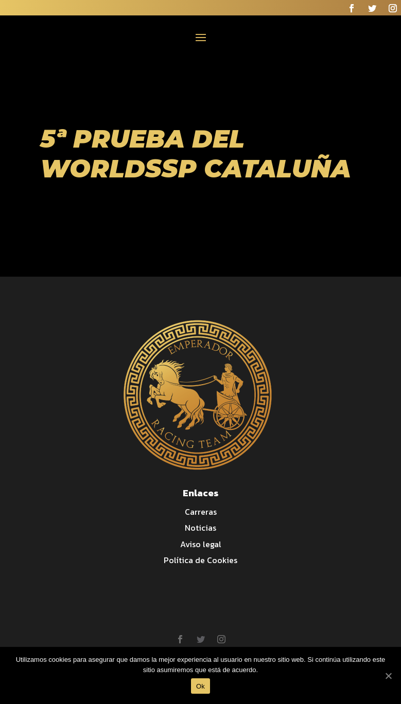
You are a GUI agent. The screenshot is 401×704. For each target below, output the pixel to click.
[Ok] (388, 676)
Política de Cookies (200, 560)
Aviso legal (200, 544)
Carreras (201, 512)
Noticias (200, 527)
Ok (200, 686)
